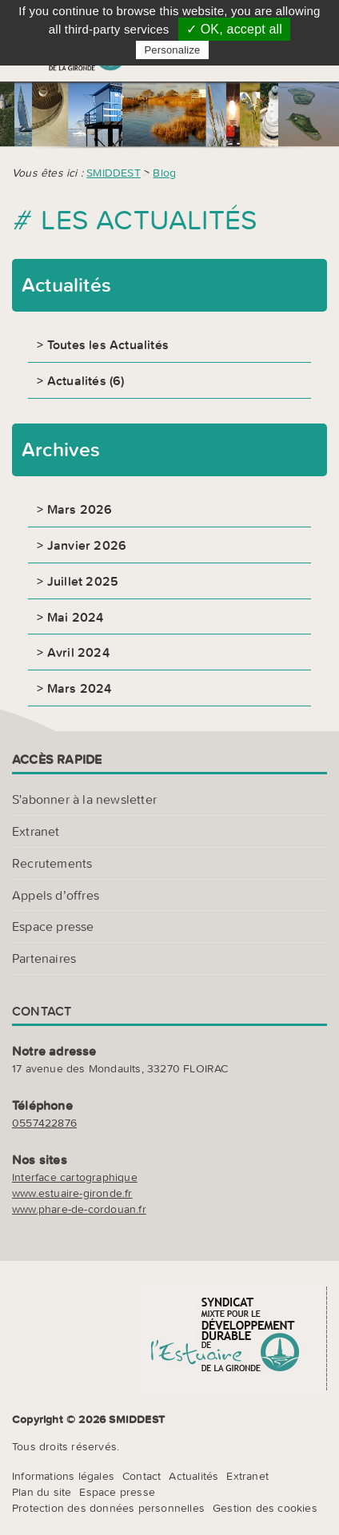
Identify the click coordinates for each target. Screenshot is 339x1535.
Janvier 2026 (86, 545)
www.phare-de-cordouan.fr (79, 1209)
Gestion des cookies (265, 1508)
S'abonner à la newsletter (84, 799)
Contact (141, 1476)
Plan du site (41, 1492)
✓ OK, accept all (234, 29)
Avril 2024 (78, 652)
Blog (164, 172)
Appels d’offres (55, 895)
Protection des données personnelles (108, 1508)
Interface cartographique (75, 1177)
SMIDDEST (113, 172)
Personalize (172, 50)
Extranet (36, 831)
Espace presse (53, 926)
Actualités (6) (86, 380)
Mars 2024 (79, 688)
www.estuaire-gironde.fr (72, 1193)
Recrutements (52, 863)
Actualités (193, 1476)
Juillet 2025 (82, 581)
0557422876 (44, 1122)
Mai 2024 (75, 617)
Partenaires (44, 958)
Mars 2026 (80, 509)
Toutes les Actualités (108, 344)
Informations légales (63, 1476)
